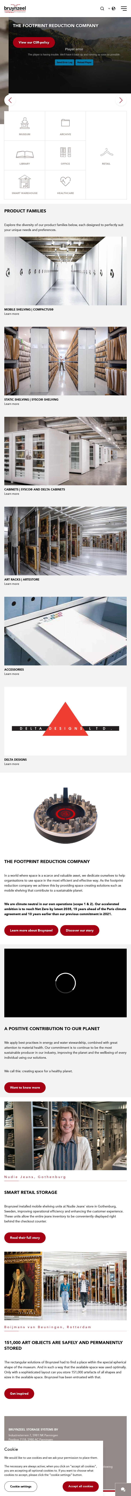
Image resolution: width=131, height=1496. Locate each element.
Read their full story (25, 1238)
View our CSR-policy (34, 42)
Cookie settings (20, 1486)
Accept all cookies (80, 1486)
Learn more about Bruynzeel (31, 930)
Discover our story (80, 930)
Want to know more (25, 1088)
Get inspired (19, 1394)
